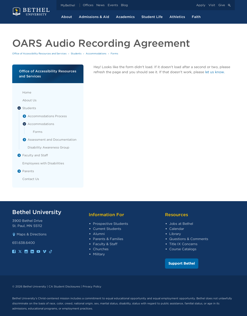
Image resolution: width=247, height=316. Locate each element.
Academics (125, 17)
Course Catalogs (182, 249)
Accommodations (41, 124)
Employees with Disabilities (43, 163)
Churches (101, 249)
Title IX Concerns (183, 244)
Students (29, 108)
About (66, 17)
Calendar (176, 229)
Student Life (152, 17)
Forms (37, 131)
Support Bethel (181, 263)
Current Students (107, 229)
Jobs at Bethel (181, 224)
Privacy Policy (92, 286)
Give (221, 5)
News (100, 5)
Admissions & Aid (94, 17)
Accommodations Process (47, 116)
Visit (211, 5)
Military (99, 254)
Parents (28, 171)
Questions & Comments (188, 239)
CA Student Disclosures (64, 286)
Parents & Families (108, 239)
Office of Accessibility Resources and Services (39, 53)
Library (175, 234)
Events (113, 5)
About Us (29, 100)
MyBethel (68, 5)
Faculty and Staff (35, 155)
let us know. (215, 72)
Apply (200, 5)
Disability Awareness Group (48, 147)
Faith (196, 17)
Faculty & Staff (105, 244)
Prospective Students (110, 224)
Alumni (99, 234)
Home (26, 92)
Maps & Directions (29, 234)
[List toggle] (19, 108)
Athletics (177, 17)
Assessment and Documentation (52, 139)
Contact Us (30, 179)
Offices (88, 5)
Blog (124, 5)
